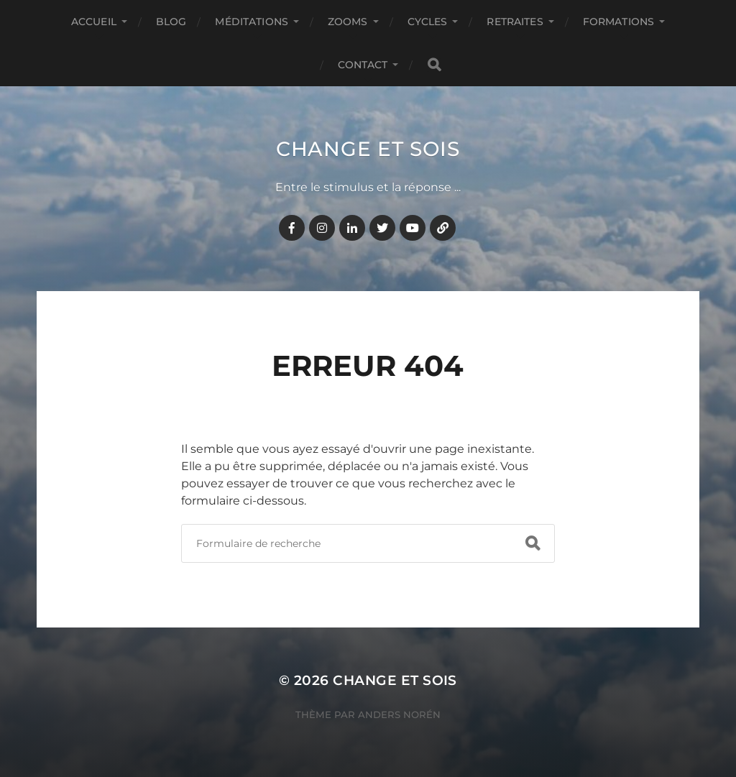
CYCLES (428, 21)
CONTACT (363, 64)
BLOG (171, 21)
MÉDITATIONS (251, 21)
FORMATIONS (618, 21)
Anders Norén (399, 714)
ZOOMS (348, 21)
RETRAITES (515, 21)
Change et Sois (368, 149)
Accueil (93, 21)
